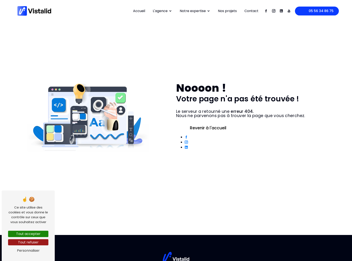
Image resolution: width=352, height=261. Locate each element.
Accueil (139, 10)
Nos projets (227, 10)
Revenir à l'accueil (205, 128)
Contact (251, 10)
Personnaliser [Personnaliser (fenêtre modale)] (28, 250)
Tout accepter (28, 233)
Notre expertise (195, 10)
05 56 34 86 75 (315, 11)
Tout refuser (28, 242)
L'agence (162, 10)
